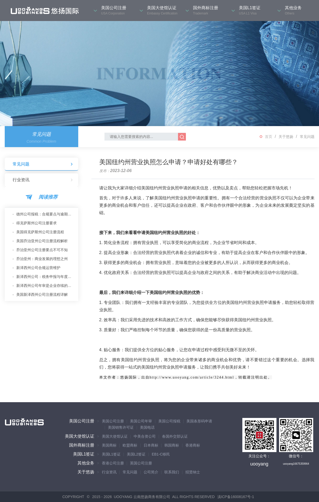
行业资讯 (43, 180)
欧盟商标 (130, 445)
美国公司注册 (81, 421)
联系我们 (171, 472)
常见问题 (307, 136)
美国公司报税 (169, 421)
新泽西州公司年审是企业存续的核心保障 (45, 285)
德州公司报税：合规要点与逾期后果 (45, 214)
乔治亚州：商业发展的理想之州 (42, 259)
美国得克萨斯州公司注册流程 (40, 232)
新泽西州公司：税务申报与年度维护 (45, 277)
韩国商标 (171, 445)
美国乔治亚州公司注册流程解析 (42, 241)
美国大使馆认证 (79, 436)
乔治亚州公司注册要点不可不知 (42, 250)
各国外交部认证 (175, 436)
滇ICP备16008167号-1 (235, 497)
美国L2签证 (136, 454)
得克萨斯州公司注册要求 (36, 223)
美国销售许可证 (121, 427)
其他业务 (85, 463)
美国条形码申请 (199, 421)
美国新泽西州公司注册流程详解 (42, 294)
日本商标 (151, 445)
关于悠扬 (286, 136)
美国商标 (109, 445)
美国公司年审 (141, 421)
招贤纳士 (192, 472)
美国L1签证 (84, 454)
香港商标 (192, 445)
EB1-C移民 (161, 454)
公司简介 (151, 472)
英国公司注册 (141, 463)
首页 (268, 136)
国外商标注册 (81, 445)
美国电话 (147, 427)
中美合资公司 (145, 436)
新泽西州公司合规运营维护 (38, 268)
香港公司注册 (113, 463)
